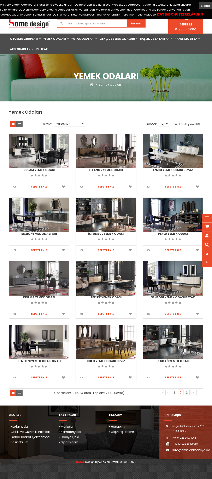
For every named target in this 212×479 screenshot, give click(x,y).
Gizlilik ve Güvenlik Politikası (31, 432)
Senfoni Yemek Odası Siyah (39, 361)
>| (199, 392)
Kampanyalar (71, 432)
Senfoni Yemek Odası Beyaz (173, 297)
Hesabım (118, 426)
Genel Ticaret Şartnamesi (30, 437)
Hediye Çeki (70, 437)
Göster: (151, 124)
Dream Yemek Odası (39, 170)
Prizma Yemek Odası (39, 297)
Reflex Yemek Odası (106, 297)
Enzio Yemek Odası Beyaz (173, 170)
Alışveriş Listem (122, 432)
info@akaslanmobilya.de (191, 450)
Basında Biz (19, 442)
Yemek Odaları (110, 84)
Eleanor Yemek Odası (106, 170)
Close (205, 6)
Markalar (67, 426)
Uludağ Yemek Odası (173, 361)
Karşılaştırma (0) (187, 124)
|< (162, 392)
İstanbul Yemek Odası (106, 234)
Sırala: (47, 124)
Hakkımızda (19, 426)
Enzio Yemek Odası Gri (39, 234)
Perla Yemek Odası (173, 234)
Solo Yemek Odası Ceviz (106, 361)
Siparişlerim (69, 442)
